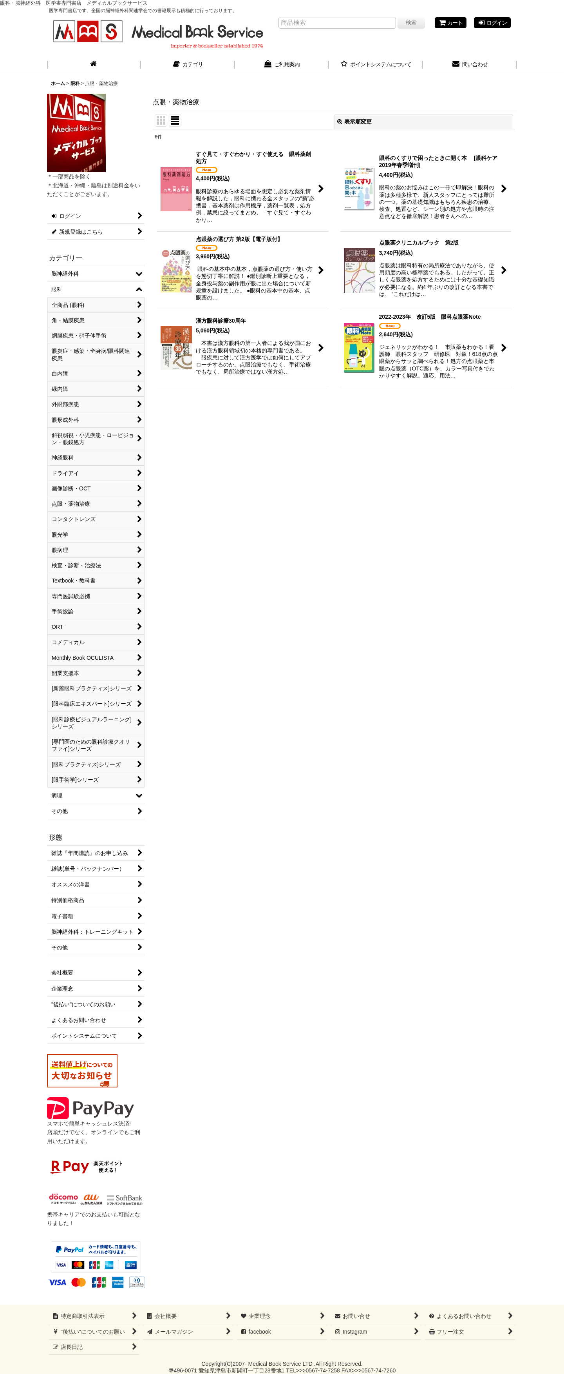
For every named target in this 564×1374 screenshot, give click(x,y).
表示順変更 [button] (354, 121)
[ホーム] (94, 65)
